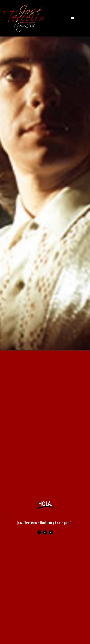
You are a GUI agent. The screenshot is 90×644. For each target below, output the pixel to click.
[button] (72, 18)
